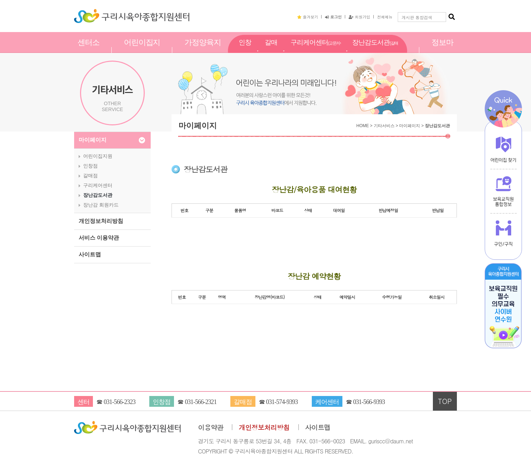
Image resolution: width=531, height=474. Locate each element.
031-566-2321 (200, 401)
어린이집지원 (142, 50)
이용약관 (210, 427)
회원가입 (359, 17)
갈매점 (271, 50)
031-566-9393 (369, 401)
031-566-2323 (119, 401)
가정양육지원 (202, 50)
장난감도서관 (375, 50)
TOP (445, 401)
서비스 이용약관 (99, 238)
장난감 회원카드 (101, 205)
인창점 (245, 50)
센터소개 (89, 50)
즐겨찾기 (307, 17)
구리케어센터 (316, 50)
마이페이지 (92, 140)
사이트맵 (90, 254)
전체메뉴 (385, 17)
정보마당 (442, 50)
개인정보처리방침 (101, 221)
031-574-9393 (282, 401)
